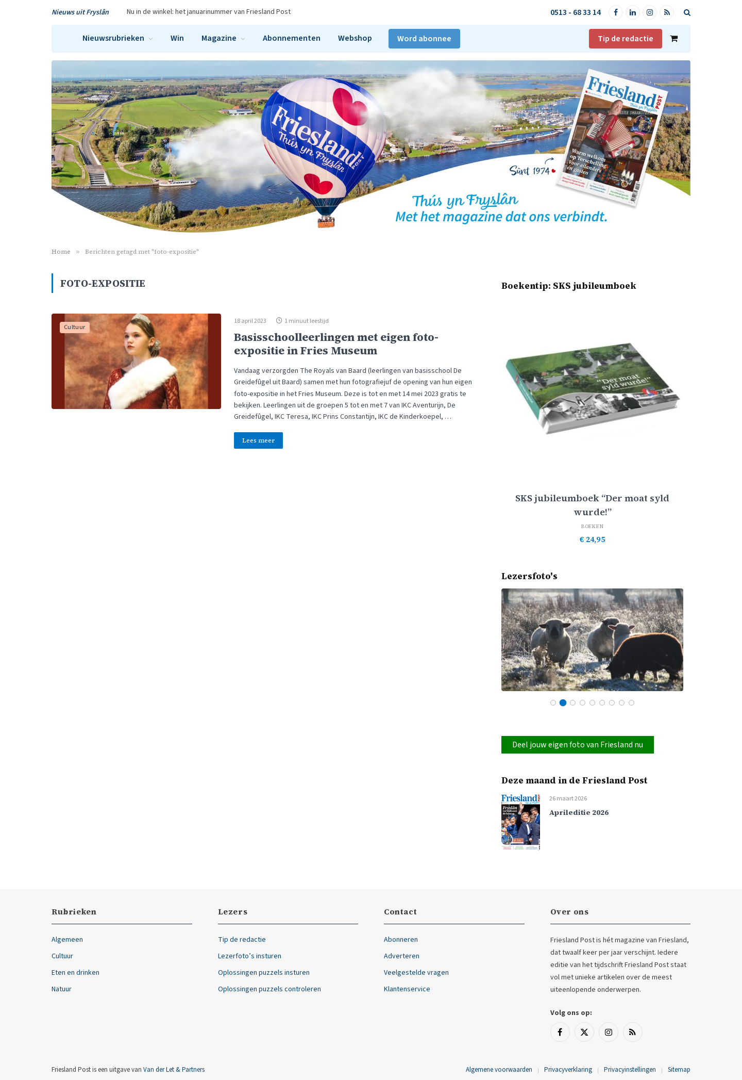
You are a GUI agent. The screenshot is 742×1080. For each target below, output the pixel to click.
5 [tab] (592, 702)
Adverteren (401, 956)
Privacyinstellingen (630, 1069)
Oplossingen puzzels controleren (269, 989)
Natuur (62, 989)
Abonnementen (292, 38)
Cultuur (75, 327)
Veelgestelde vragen (416, 973)
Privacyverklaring (568, 1069)
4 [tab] (582, 702)
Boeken (592, 526)
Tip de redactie (625, 38)
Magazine (219, 38)
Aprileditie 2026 (579, 812)
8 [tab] (622, 702)
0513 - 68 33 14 (575, 12)
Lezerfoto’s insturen (249, 956)
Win (177, 38)
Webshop (355, 38)
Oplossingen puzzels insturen (264, 973)
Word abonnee (424, 38)
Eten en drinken (75, 973)
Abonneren (401, 940)
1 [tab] (553, 702)
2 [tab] (563, 702)
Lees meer (258, 440)
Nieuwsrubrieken (113, 38)
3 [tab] (573, 702)
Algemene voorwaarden (499, 1069)
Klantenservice (407, 989)
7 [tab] (612, 702)
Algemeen (67, 940)
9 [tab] (631, 702)
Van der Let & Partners (174, 1069)
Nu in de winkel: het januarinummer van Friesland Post (209, 12)
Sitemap (679, 1069)
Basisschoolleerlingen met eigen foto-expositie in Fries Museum (336, 343)
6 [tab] (602, 702)
